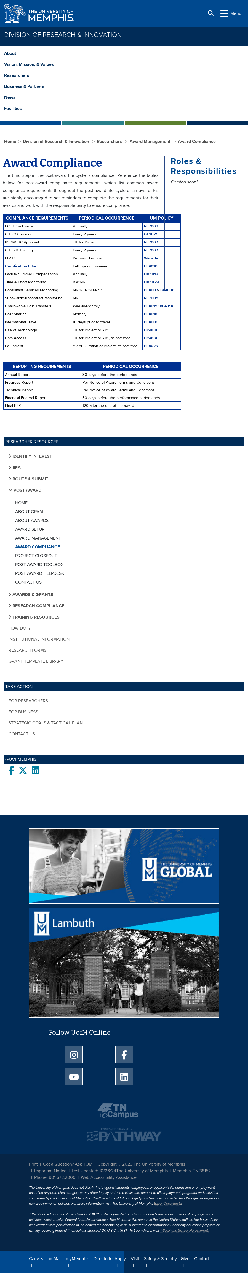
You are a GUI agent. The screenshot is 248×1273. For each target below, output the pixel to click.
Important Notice (50, 1171)
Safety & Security (160, 1258)
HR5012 (151, 274)
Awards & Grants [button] (32, 594)
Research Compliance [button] (37, 606)
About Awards (32, 520)
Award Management (38, 538)
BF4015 (151, 306)
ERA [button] (16, 467)
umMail (54, 1258)
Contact (201, 1258)
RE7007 (151, 242)
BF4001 (151, 322)
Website (151, 258)
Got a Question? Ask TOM (67, 1164)
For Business (23, 712)
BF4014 (166, 306)
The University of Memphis (142, 1171)
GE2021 (151, 234)
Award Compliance (37, 547)
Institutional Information (39, 639)
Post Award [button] (26, 490)
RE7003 (151, 226)
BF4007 (151, 290)
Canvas (36, 1258)
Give (185, 1258)
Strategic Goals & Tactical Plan (46, 723)
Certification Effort (21, 266)
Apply (120, 1258)
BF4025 (151, 346)
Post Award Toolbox (39, 564)
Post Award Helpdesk (39, 573)
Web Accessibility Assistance (109, 1177)
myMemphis (77, 1258)
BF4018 (150, 314)
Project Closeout (36, 556)
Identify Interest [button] (31, 456)
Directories (104, 1258)
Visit (135, 1258)
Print (33, 1164)
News (9, 97)
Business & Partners (24, 86)
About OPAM (29, 511)
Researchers (16, 75)
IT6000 (150, 330)
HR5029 (151, 282)
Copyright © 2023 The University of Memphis (141, 1164)
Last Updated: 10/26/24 (94, 1171)
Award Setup (29, 529)
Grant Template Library (36, 661)
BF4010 (151, 266)
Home (21, 503)
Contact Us (28, 582)
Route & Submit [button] (29, 479)
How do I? (19, 628)
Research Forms (27, 650)
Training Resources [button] (35, 617)
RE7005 (151, 298)
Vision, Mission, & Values (29, 64)
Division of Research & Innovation (63, 35)
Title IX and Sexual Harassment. (184, 1230)
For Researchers (28, 701)
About (10, 53)
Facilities (13, 108)
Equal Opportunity (167, 1203)
